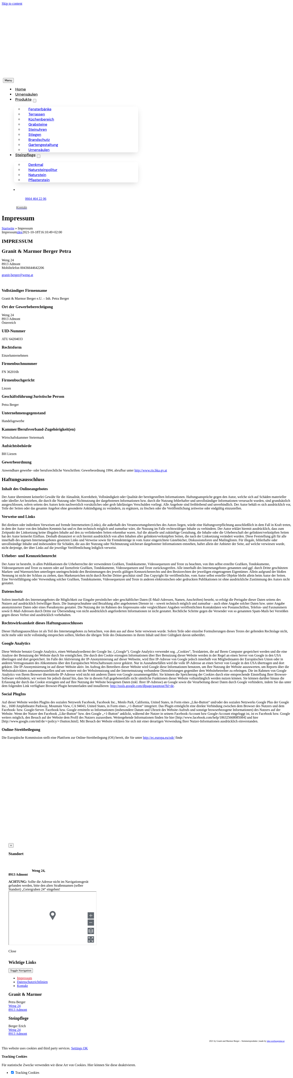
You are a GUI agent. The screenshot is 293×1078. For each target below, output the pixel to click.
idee (19, 232)
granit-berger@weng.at (17, 275)
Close (12, 951)
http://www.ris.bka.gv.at (151, 470)
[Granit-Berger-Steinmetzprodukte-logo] (40, 72)
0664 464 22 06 (35, 198)
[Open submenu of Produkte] (34, 100)
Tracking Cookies (25, 1072)
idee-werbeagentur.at (276, 1041)
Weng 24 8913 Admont (17, 1007)
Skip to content (12, 3)
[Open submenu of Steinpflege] (38, 156)
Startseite (8, 228)
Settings (77, 1048)
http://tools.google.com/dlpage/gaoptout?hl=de (142, 686)
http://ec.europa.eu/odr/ (159, 737)
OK (85, 1048)
